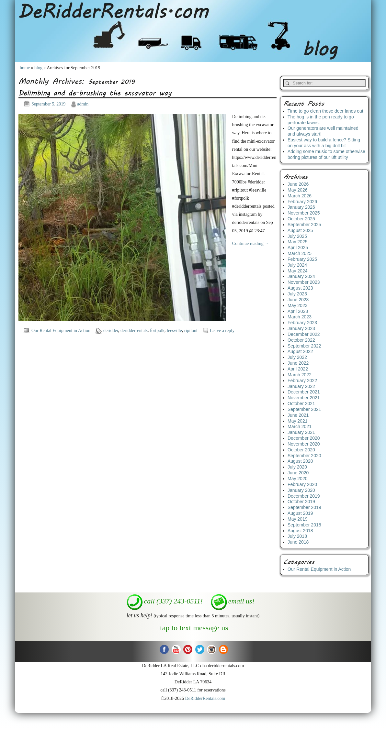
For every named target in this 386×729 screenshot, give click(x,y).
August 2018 (300, 530)
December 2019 (304, 496)
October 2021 (301, 403)
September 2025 (304, 224)
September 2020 (304, 455)
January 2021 (301, 432)
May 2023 (297, 305)
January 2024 (301, 276)
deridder (110, 330)
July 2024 (297, 265)
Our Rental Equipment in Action (60, 330)
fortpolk (157, 330)
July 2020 (297, 466)
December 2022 (304, 334)
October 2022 (301, 340)
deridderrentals (134, 330)
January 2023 (301, 328)
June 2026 (298, 184)
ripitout (191, 330)
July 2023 (297, 293)
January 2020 (301, 490)
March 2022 (300, 374)
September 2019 (304, 507)
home (25, 67)
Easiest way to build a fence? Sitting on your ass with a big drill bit (324, 142)
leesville (174, 330)
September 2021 (304, 409)
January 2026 (301, 207)
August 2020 (300, 461)
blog (38, 67)
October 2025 (301, 218)
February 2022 (302, 380)
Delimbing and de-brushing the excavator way (95, 92)
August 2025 (300, 230)
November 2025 (304, 212)
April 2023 (298, 311)
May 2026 (297, 190)
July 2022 (297, 357)
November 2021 (304, 397)
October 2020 (301, 449)
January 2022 (301, 386)
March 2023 (300, 316)
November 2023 (304, 282)
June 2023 (298, 299)
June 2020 (298, 472)
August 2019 (300, 513)
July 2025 (297, 236)
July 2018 (297, 536)
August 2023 (300, 288)
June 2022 (298, 363)
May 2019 (297, 519)
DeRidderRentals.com (205, 698)
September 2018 (304, 524)
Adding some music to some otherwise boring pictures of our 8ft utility (326, 154)
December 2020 (304, 438)
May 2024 (297, 270)
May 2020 (297, 478)
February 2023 (302, 322)
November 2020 (304, 444)
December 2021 (304, 391)
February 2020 (302, 484)
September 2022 (304, 345)
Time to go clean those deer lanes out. (326, 111)
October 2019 (301, 501)
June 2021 (298, 415)
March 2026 (300, 195)
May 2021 (297, 421)
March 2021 (300, 426)
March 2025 (300, 253)
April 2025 (298, 247)
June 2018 (298, 542)
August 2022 (300, 351)
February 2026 (302, 201)
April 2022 (298, 368)
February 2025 (302, 259)
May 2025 (297, 241)
